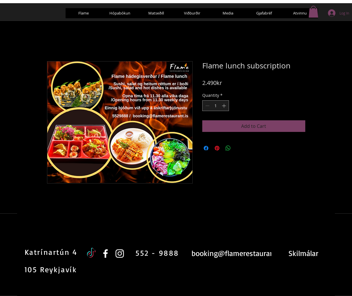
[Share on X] (239, 148)
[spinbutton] (215, 106)
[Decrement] (206, 106)
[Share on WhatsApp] (228, 148)
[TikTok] (91, 253)
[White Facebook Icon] (105, 253)
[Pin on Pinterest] (217, 148)
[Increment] (224, 106)
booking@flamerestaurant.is (238, 253)
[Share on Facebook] (206, 148)
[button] (313, 12)
